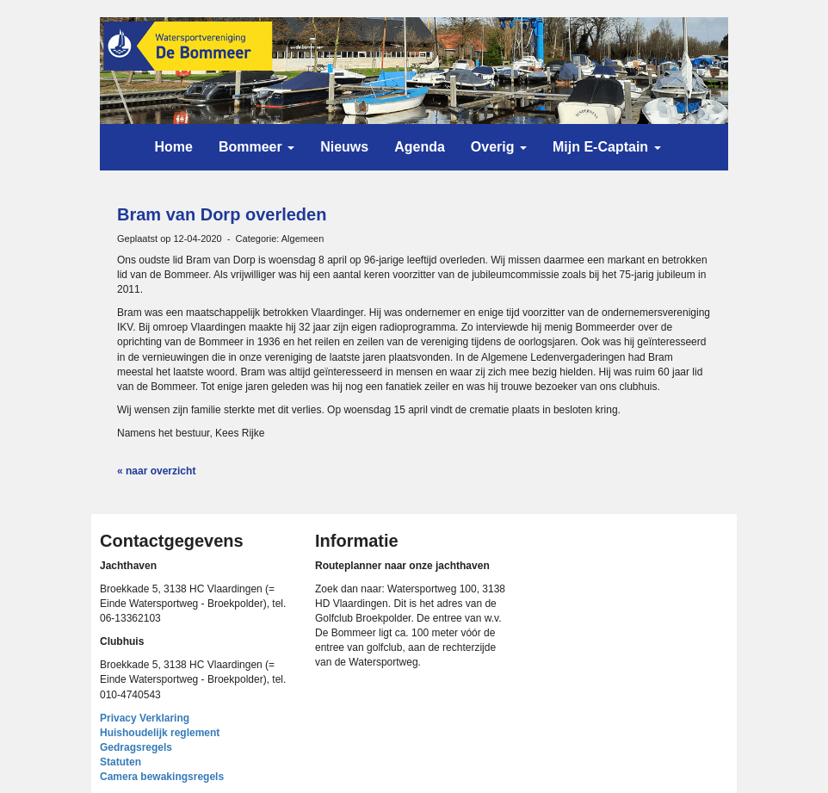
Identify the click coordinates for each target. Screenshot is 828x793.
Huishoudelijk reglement (159, 733)
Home (173, 146)
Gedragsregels (136, 747)
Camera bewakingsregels (162, 777)
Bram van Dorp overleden (221, 214)
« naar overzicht (156, 471)
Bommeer (256, 146)
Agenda (419, 146)
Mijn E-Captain (607, 146)
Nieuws (344, 146)
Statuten (120, 762)
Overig (499, 146)
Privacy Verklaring (144, 718)
